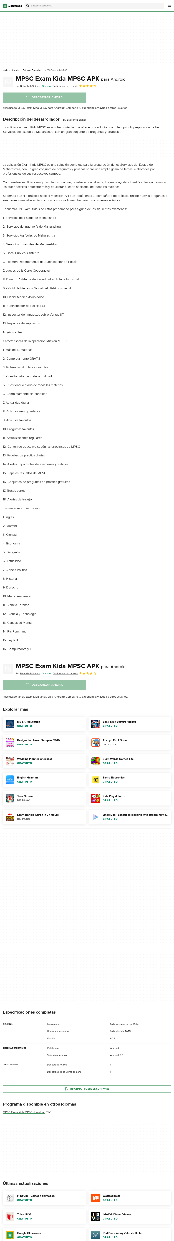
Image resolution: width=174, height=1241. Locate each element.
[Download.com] (12, 6)
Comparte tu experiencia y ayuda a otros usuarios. (97, 108)
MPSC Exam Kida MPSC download (24, 1112)
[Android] (15, 70)
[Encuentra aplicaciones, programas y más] (94, 6)
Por (28, 86)
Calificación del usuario (75, 86)
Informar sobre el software (87, 1089)
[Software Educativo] (32, 70)
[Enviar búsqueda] (28, 6)
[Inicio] (5, 70)
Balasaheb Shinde (77, 119)
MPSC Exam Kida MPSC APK (71, 79)
